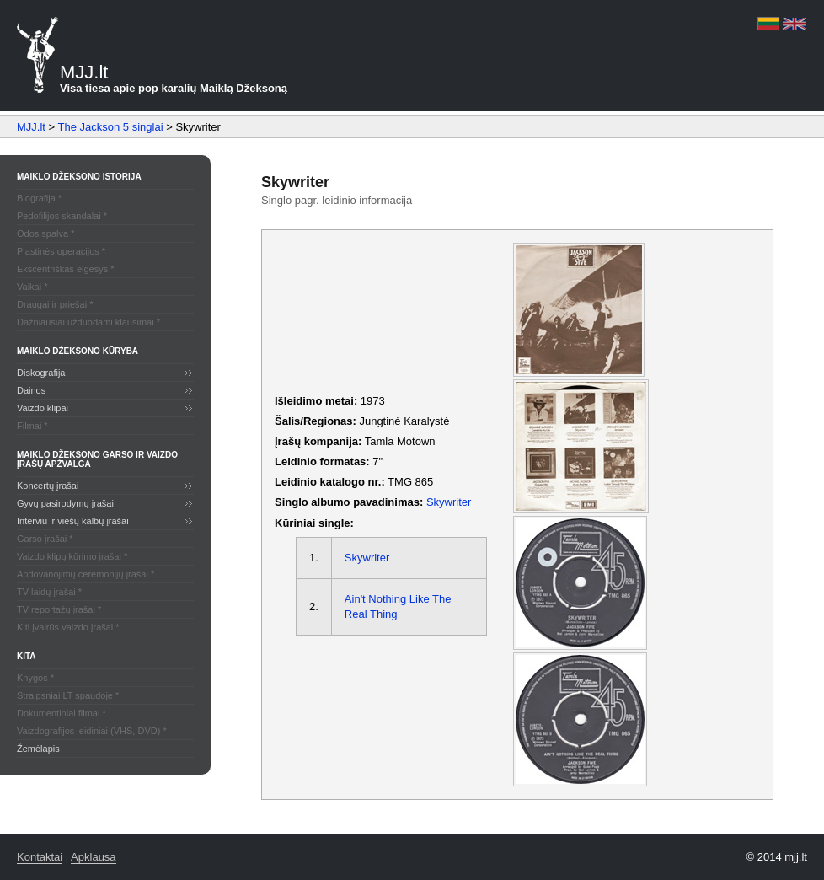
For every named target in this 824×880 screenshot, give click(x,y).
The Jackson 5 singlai (110, 127)
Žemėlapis (38, 748)
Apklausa (93, 856)
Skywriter (448, 502)
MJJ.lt (31, 127)
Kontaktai (39, 856)
